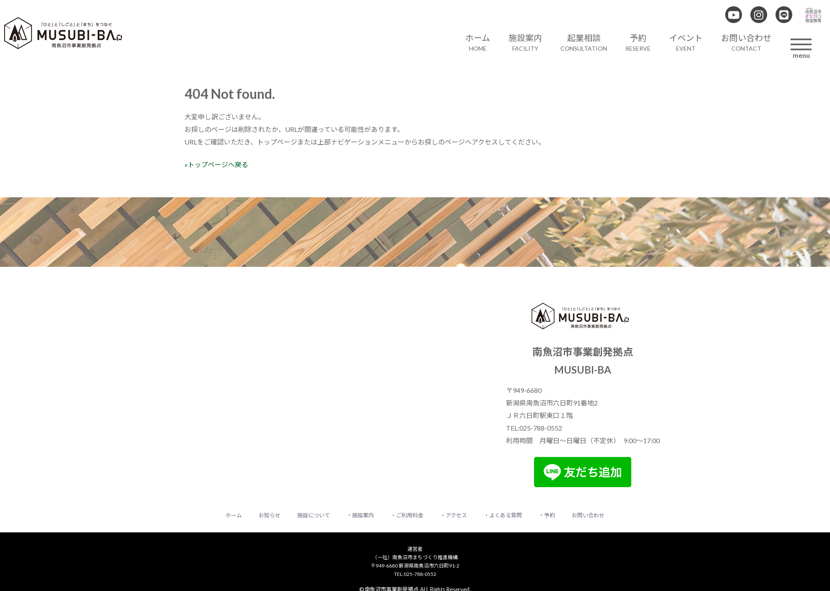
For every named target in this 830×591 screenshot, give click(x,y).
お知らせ (269, 515)
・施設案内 (360, 515)
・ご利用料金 (407, 515)
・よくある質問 (503, 515)
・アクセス (453, 515)
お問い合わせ (588, 515)
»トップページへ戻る (216, 164)
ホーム (234, 515)
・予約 (547, 515)
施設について (313, 515)
